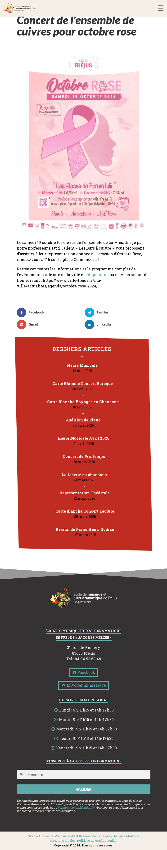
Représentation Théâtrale (84, 492)
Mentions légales (63, 840)
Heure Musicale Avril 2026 (83, 438)
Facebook (83, 672)
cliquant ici (98, 274)
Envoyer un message (83, 685)
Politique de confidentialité (76, 807)
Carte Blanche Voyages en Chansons (82, 401)
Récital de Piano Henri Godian (85, 529)
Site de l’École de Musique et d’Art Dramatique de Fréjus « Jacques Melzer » (83, 836)
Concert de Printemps (84, 456)
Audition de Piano (83, 419)
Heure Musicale (82, 365)
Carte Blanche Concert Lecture (84, 511)
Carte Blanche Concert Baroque (82, 383)
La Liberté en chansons (84, 474)
